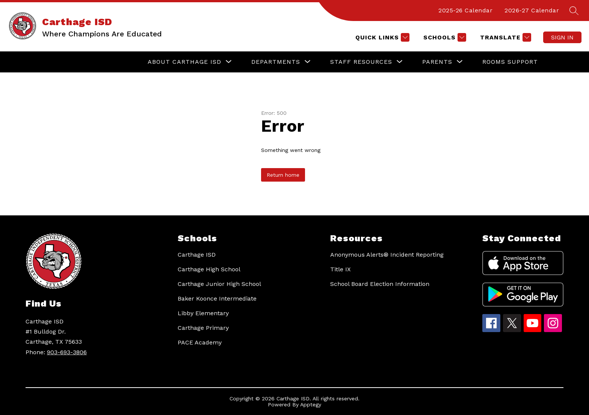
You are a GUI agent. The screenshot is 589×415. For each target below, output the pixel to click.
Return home (283, 175)
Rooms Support (510, 61)
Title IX (340, 269)
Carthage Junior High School (219, 283)
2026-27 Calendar (531, 10)
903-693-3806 (67, 352)
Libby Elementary (203, 313)
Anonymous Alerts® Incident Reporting (387, 254)
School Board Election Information (379, 283)
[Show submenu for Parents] (437, 61)
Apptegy (310, 404)
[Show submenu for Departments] (275, 61)
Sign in (562, 37)
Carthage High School (209, 269)
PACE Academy (200, 342)
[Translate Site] (504, 37)
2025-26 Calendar (465, 10)
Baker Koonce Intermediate (217, 298)
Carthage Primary (203, 327)
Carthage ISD (197, 254)
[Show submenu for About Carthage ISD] (184, 61)
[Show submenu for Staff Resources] (361, 61)
